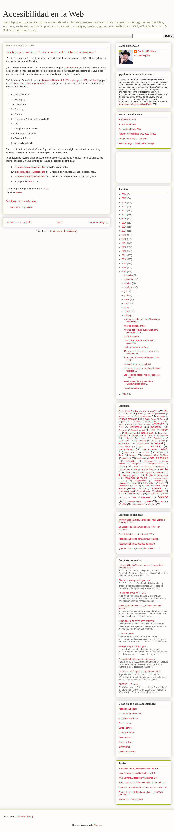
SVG (121, 494)
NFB (136, 470)
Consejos (156, 426)
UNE (134, 497)
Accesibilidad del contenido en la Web (136, 534)
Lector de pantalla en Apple (136, 347)
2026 (124, 194)
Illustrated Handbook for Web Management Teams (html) (70, 80)
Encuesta (164, 436)
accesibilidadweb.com (129, 718)
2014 (124, 243)
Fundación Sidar (126, 733)
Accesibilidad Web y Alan (130, 713)
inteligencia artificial (151, 455)
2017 (124, 231)
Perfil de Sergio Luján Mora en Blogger (137, 143)
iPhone (165, 455)
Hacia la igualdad (132, 336)
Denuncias (147, 433)
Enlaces (128, 438)
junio (126, 295)
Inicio (60, 222)
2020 (124, 218)
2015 (124, 239)
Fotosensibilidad (142, 444)
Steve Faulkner (126, 742)
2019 (124, 223)
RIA (135, 486)
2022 (124, 210)
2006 (124, 394)
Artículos (128, 413)
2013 (124, 247)
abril (126, 303)
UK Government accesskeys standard (27, 83)
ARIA (166, 411)
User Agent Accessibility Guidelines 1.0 (137, 773)
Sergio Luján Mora (147, 51)
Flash (163, 441)
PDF (128, 472)
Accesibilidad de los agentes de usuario (137, 544)
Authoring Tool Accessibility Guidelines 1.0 (138, 768)
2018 (124, 227)
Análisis (154, 411)
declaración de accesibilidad (31, 167)
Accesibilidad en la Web (43, 13)
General (158, 443)
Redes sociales (148, 483)
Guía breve (124, 447)
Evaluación (124, 441)
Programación (140, 481)
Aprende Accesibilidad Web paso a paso (137, 134)
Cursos (164, 430)
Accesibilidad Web (127, 124)
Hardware (156, 446)
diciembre (129, 275)
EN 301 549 (150, 436)
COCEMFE (158, 424)
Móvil (161, 466)
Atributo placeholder (156, 414)
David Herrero (125, 728)
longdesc (136, 466)
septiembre (129, 287)
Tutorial (165, 494)
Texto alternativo (134, 493)
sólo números (71, 67)
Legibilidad (131, 461)
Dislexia (122, 436)
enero (127, 316)
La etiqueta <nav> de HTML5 (132, 593)
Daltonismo (130, 433)
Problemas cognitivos (129, 475)
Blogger (97, 825)
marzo (127, 307)
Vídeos (163, 497)
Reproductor (124, 486)
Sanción (145, 486)
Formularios (124, 443)
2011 (124, 255)
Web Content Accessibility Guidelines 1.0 (138, 778)
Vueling (131, 501)
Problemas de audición (157, 475)
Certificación (151, 421)
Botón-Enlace (150, 419)
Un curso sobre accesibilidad (137, 364)
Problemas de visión (135, 478)
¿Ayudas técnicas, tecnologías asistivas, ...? (139, 548)
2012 (124, 251)
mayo (127, 299)
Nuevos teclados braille (134, 326)
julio (126, 291)
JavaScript (126, 458)
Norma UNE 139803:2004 (131, 799)
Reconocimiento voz (128, 483)
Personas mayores (144, 473)
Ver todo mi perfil (142, 56)
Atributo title (124, 416)
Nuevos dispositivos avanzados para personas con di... (141, 331)
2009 (124, 263)
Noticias (164, 469)
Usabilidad (146, 497)
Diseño (163, 433)
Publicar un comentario (21, 207)
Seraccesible (125, 737)
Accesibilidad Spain (128, 709)
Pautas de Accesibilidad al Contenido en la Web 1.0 (143, 787)
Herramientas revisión (155, 449)
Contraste (123, 430)
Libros (122, 466)
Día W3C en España (128, 684)
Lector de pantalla (158, 458)
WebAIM (123, 504)
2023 (124, 206)
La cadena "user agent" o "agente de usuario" (140, 671)
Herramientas (126, 449)
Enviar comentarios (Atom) (63, 231)
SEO (134, 488)
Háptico (140, 447)
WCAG (160, 501)
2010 (124, 259)
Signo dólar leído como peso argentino (136, 621)
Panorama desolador (133, 388)
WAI (149, 501)
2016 (124, 235)
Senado (122, 488)
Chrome (130, 424)
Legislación (147, 461)
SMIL (145, 489)
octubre (128, 283)
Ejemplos (135, 436)
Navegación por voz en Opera (132, 646)
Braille (162, 419)
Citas (140, 424)
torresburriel (124, 747)
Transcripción (153, 494)
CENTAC (137, 422)
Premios (160, 472)
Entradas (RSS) (25, 816)
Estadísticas (159, 438)
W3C (139, 501)
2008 (124, 267)
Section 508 (159, 486)
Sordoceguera (125, 491)
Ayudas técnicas (128, 418)
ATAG (140, 414)
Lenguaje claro (155, 463)
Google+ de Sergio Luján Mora (133, 138)
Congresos (136, 426)
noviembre (129, 279)
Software (156, 488)
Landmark (140, 458)
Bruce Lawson (125, 723)
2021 (124, 214)
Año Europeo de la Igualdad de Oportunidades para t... (138, 382)
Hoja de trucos (131, 453)
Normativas (147, 469)
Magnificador (150, 467)
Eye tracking (140, 441)
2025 (124, 198)
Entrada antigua (98, 222)
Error (143, 438)
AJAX (145, 411)
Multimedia (124, 469)
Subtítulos (159, 491)
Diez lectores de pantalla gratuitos (134, 580)
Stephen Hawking (144, 491)
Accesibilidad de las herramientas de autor (138, 539)
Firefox (154, 441)
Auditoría (161, 416)
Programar (158, 481)
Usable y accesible (127, 751)
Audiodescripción (143, 416)
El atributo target (126, 633)
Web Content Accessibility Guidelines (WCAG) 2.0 (142, 782)
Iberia (121, 455)
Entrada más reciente (18, 222)
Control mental (138, 430)
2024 (124, 202)
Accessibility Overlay (128, 411)
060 (30, 181)
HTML (19, 192)
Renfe (161, 483)
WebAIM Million (138, 504)
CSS (153, 430)
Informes (133, 455)
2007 (124, 271)
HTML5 (160, 452)
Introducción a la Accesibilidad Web (135, 104)
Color (121, 427)
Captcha (122, 421)
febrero (128, 311)
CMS (148, 424)
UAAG (124, 497)
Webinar (152, 504)
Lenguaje (136, 463)
